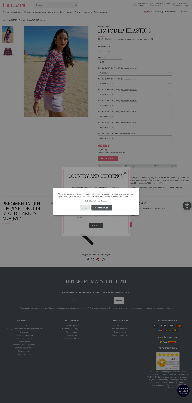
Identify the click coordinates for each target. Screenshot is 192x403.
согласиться (101, 208)
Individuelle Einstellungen (96, 201)
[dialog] (96, 201)
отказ (84, 208)
